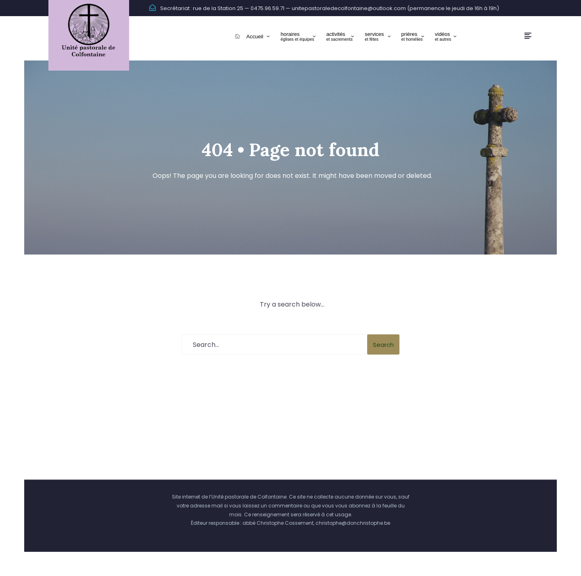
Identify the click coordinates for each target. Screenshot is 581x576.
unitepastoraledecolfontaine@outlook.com (349, 8)
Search (383, 344)
